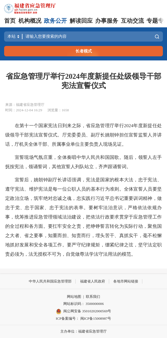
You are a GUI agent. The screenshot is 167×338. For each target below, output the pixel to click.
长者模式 (83, 51)
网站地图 (74, 297)
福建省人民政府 (92, 281)
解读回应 (81, 21)
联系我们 (93, 297)
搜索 (157, 36)
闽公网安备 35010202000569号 (83, 311)
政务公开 (55, 21)
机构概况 (29, 21)
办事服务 (106, 21)
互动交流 (132, 21)
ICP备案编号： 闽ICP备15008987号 (83, 318)
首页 (10, 21)
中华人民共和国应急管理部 (50, 281)
